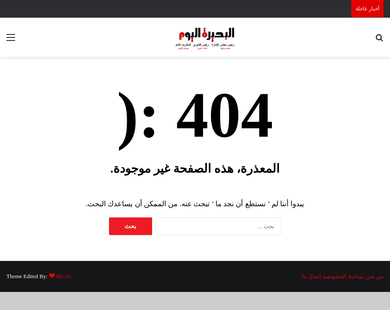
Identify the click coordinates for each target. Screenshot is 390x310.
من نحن (374, 276)
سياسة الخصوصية (343, 276)
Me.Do (64, 276)
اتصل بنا (311, 276)
